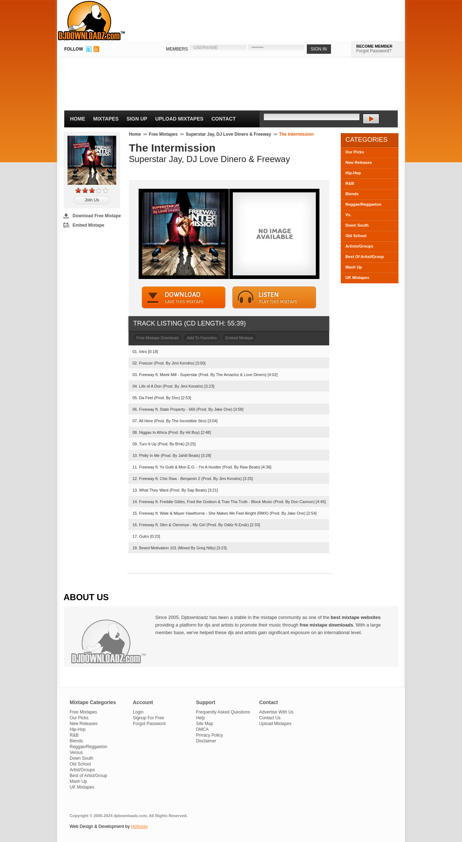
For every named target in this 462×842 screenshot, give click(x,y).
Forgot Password (149, 723)
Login (138, 712)
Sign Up (137, 119)
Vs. (348, 215)
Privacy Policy (209, 735)
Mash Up (353, 267)
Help (200, 717)
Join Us (91, 199)
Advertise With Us (276, 712)
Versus (76, 752)
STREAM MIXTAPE (274, 298)
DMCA (202, 729)
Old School (355, 236)
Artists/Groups (359, 246)
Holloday (139, 826)
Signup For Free (148, 717)
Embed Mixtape (88, 225)
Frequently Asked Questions (223, 712)
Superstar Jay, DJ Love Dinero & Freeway (228, 134)
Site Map (204, 723)
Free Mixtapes (163, 134)
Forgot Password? (373, 50)
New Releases (358, 162)
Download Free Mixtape (97, 215)
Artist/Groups (82, 769)
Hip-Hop (353, 173)
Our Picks (354, 152)
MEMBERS (177, 49)
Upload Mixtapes (179, 119)
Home (77, 119)
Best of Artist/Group (88, 775)
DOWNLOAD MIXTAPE (184, 298)
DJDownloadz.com (91, 20)
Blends (352, 194)
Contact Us (269, 717)
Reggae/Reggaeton (363, 204)
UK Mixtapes (357, 277)
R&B (349, 183)
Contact (224, 119)
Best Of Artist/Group (364, 256)
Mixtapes (106, 119)
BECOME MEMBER (374, 46)
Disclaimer (206, 740)
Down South (357, 225)
